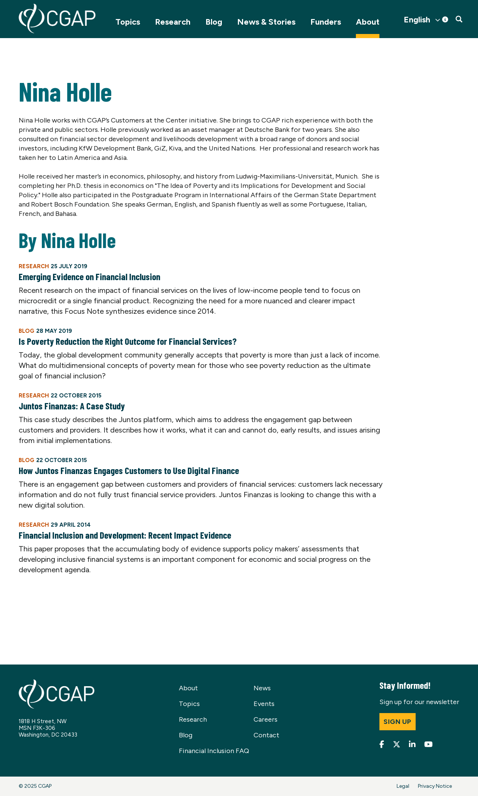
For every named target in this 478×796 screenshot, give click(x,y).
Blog (213, 22)
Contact (266, 735)
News (262, 688)
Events (264, 704)
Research (172, 22)
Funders (325, 22)
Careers (265, 719)
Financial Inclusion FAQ (214, 751)
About (367, 22)
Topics (127, 22)
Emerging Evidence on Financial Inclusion (89, 276)
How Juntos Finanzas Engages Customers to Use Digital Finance (129, 470)
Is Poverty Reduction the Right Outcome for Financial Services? (128, 341)
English (417, 20)
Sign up (398, 722)
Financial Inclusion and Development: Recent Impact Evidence (125, 535)
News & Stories (266, 22)
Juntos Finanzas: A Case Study (72, 405)
